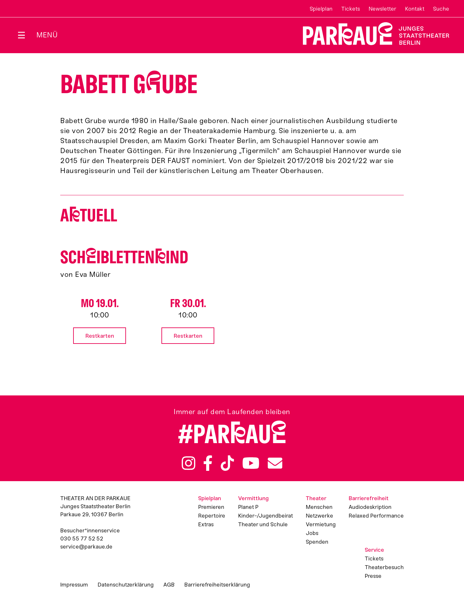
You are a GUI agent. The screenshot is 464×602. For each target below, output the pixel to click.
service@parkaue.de (86, 546)
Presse (373, 576)
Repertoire (211, 515)
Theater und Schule (263, 524)
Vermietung (321, 524)
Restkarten (99, 336)
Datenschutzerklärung (126, 584)
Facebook (208, 463)
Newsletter (382, 8)
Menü (47, 35)
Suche (441, 8)
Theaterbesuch (384, 567)
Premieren (211, 507)
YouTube (251, 463)
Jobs (312, 533)
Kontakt (414, 8)
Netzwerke (319, 515)
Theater (316, 498)
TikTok (227, 463)
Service (374, 550)
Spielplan (321, 8)
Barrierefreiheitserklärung (217, 584)
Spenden (317, 542)
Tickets (350, 8)
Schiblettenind (124, 257)
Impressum (74, 584)
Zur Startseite (372, 33)
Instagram (188, 463)
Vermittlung (253, 498)
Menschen (319, 507)
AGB (169, 584)
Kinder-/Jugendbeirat (265, 515)
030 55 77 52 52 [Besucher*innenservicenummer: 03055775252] (81, 538)
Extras (206, 524)
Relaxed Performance (376, 515)
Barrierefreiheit (369, 498)
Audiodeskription (370, 507)
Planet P (248, 507)
